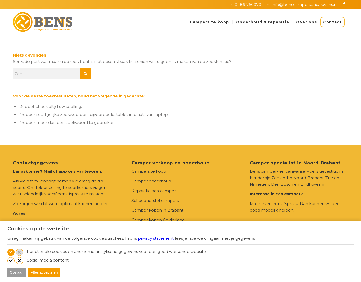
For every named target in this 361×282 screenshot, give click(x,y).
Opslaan (16, 272)
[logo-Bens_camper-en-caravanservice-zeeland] (42, 22)
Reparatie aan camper (153, 190)
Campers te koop (148, 171)
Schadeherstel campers (155, 200)
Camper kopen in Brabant (157, 210)
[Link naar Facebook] (344, 4)
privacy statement (156, 238)
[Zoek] (52, 73)
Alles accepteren (44, 272)
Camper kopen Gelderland (158, 219)
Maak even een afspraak (274, 203)
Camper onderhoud (151, 181)
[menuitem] (209, 22)
